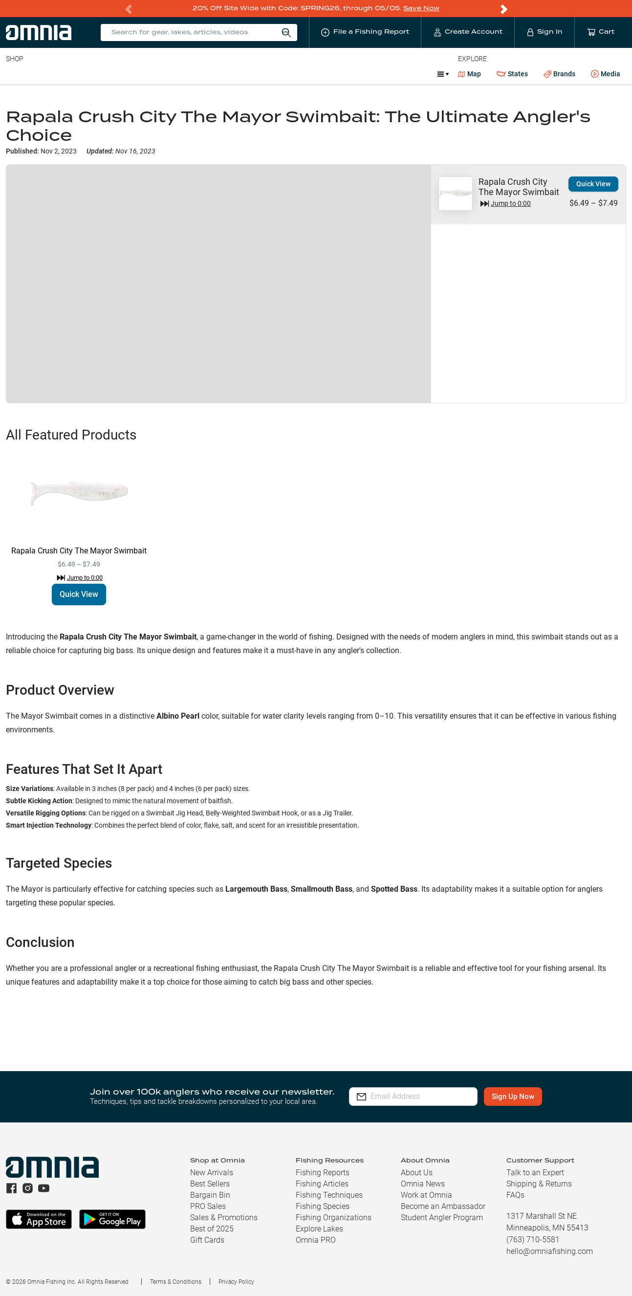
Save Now (421, 8)
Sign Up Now (525, 1096)
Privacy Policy (236, 1281)
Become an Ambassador (443, 1205)
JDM (358, 73)
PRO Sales (208, 1205)
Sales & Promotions (224, 1217)
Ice (331, 73)
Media (605, 74)
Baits (14, 73)
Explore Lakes (319, 1228)
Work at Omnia (426, 1194)
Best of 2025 (212, 1228)
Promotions (404, 74)
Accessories (194, 73)
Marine (239, 73)
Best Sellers (210, 1183)
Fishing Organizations (333, 1217)
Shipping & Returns (539, 1183)
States (512, 73)
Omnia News (423, 1183)
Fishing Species (322, 1205)
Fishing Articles (322, 1183)
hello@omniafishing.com (549, 1250)
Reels (107, 73)
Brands (559, 73)
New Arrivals (211, 1172)
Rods (75, 73)
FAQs (515, 1194)
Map (469, 73)
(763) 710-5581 (533, 1239)
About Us (417, 1172)
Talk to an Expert (535, 1172)
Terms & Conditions (175, 1281)
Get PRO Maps (288, 73)
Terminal (145, 73)
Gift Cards (207, 1239)
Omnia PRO (316, 1239)
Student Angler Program (442, 1217)
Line (44, 73)
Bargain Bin (210, 1194)
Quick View (593, 183)
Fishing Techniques (329, 1194)
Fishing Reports (322, 1172)
